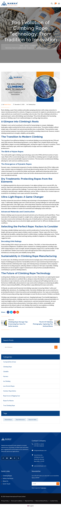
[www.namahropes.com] (32, 466)
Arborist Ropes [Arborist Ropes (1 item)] (8, 419)
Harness (5, 376)
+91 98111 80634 (39, 446)
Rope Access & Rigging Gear (11, 396)
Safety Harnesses (8, 478)
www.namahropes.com (40, 466)
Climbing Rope (34, 45)
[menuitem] (30, 506)
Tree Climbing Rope (9, 405)
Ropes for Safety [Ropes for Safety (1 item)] (32, 419)
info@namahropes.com (40, 450)
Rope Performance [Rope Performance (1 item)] (20, 419)
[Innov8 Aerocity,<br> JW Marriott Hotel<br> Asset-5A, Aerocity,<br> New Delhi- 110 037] (32, 455)
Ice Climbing (6, 381)
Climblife (5, 371)
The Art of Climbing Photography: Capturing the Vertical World (43, 324)
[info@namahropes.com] (32, 450)
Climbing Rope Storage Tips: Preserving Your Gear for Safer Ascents (18, 324)
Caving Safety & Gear (9, 362)
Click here (43, 488)
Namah (19, 307)
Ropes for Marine (8, 400)
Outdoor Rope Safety (9, 391)
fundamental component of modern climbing (25, 167)
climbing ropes (10, 215)
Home (21, 45)
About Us (5, 481)
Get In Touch (6, 484)
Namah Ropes (7, 104)
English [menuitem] (31, 506)
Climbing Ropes (7, 476)
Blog (26, 45)
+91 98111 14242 (39, 444)
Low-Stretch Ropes (9, 386)
